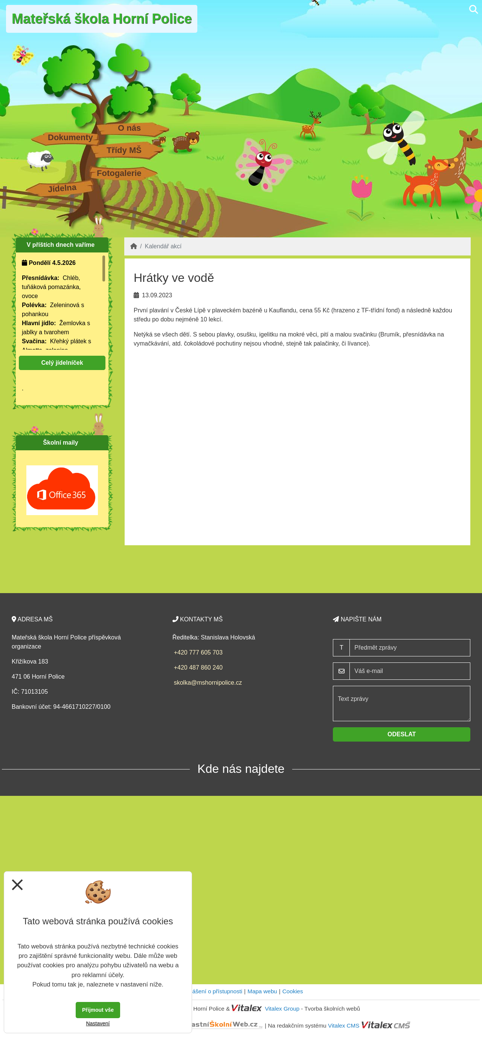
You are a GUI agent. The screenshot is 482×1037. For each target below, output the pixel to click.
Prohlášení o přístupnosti (210, 991)
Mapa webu (262, 991)
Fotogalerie (119, 173)
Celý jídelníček (62, 362)
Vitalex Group (282, 1008)
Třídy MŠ (124, 150)
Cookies (292, 991)
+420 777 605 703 (198, 652)
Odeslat (401, 734)
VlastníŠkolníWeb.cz (194, 1025)
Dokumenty (70, 137)
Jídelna (62, 188)
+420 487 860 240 (198, 667)
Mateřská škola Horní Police (102, 18)
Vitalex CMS (343, 1025)
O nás (129, 128)
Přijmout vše (98, 1010)
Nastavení (98, 1023)
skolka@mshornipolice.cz (208, 682)
